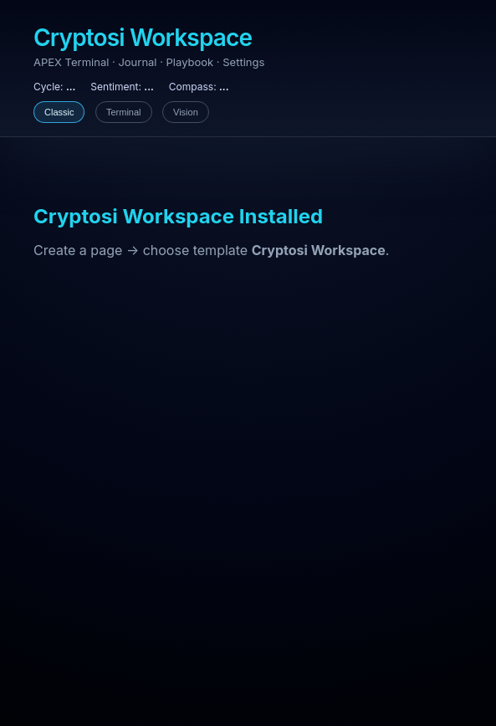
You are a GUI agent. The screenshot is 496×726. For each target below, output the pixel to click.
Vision (185, 112)
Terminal (123, 112)
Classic (59, 112)
